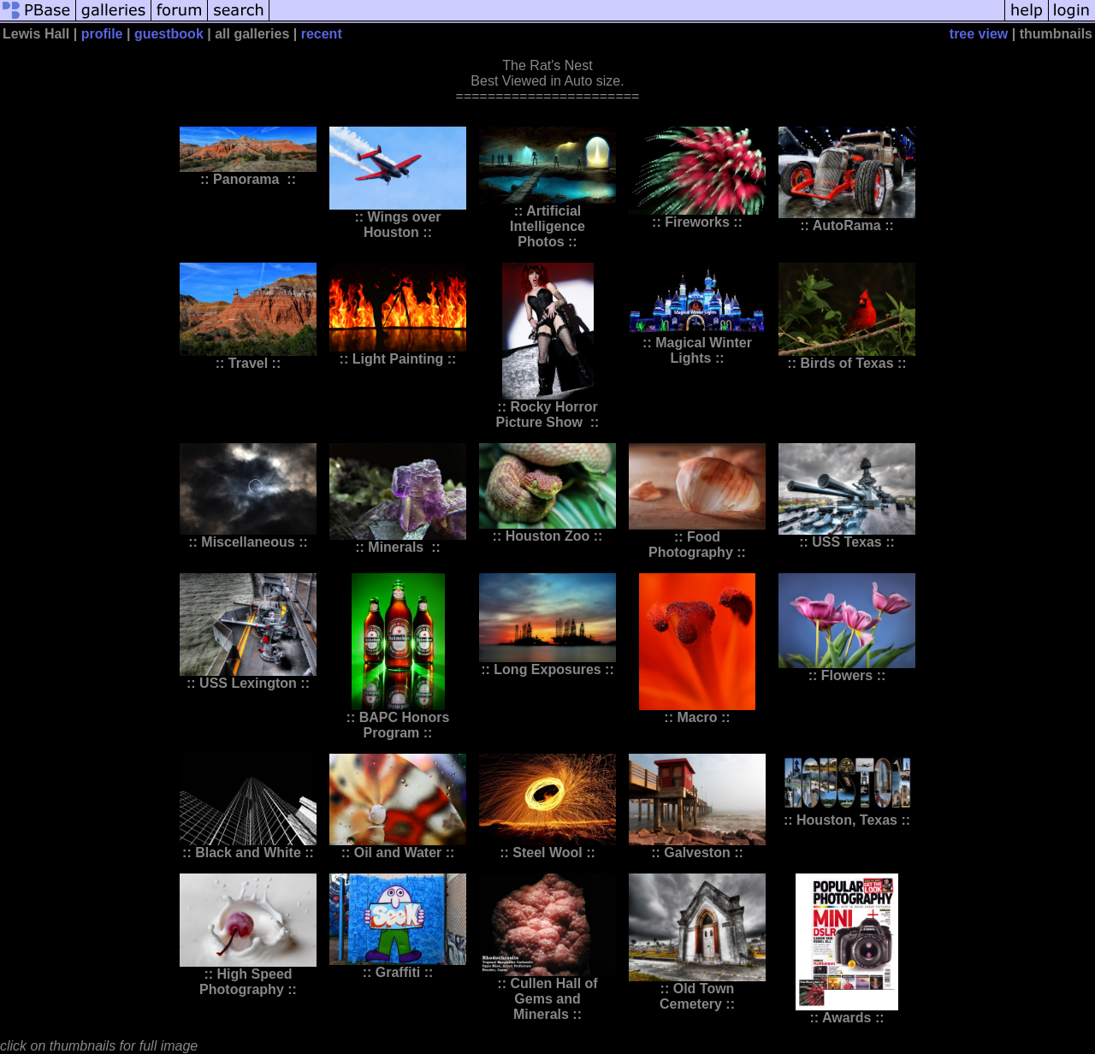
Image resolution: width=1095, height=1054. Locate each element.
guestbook (169, 34)
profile (102, 34)
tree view (979, 34)
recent (321, 34)
